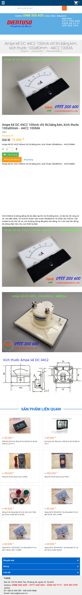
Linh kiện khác (37, 51)
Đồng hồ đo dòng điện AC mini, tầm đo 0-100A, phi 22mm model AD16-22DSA (19, 513)
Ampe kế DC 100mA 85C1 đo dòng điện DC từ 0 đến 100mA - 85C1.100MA (19, 549)
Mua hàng (10, 154)
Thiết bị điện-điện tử (54, 51)
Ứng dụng (28, 159)
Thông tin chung (12, 159)
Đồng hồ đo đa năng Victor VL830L (15, 477)
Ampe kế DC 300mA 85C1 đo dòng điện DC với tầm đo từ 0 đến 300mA (61, 549)
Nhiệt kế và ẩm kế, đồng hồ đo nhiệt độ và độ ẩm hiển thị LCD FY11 (19, 442)
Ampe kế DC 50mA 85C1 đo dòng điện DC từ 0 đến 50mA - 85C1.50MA (61, 513)
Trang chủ (24, 51)
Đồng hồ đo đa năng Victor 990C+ (57, 477)
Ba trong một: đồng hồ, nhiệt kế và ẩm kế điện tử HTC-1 (62, 442)
